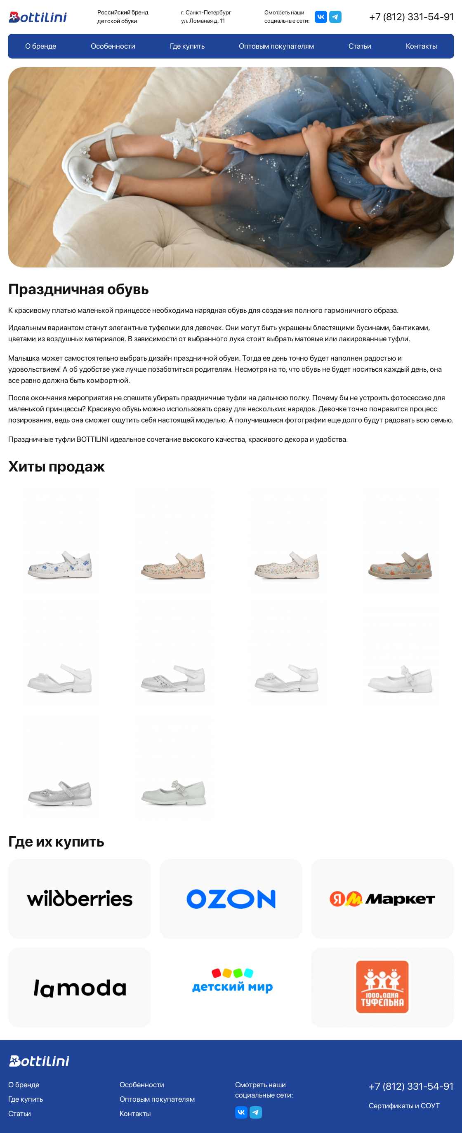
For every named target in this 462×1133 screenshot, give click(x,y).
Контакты (421, 46)
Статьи (360, 46)
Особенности (113, 46)
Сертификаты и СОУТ (404, 1105)
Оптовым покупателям (276, 46)
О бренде (40, 46)
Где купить (187, 46)
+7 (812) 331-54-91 (411, 17)
